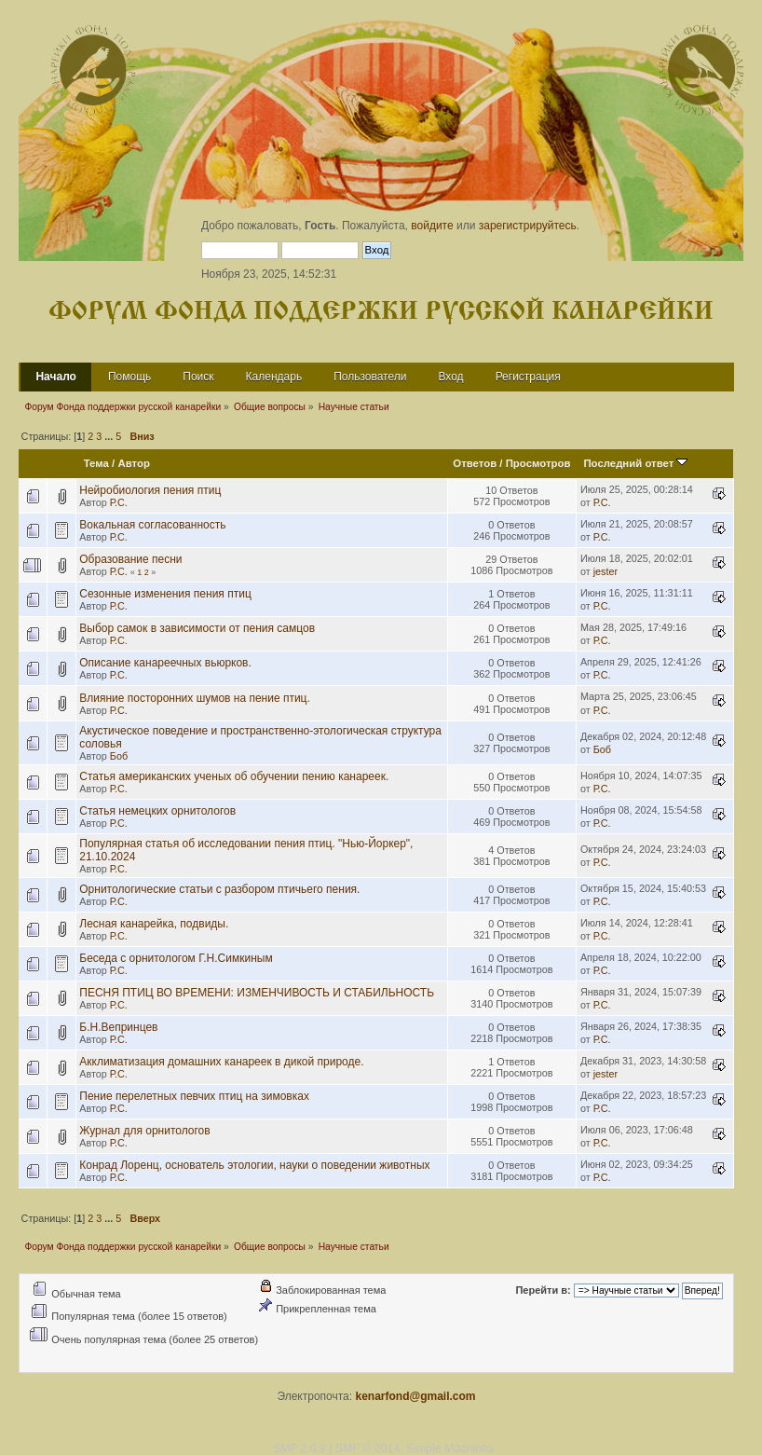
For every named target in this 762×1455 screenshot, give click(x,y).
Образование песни (130, 559)
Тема (96, 463)
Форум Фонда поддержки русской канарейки (381, 311)
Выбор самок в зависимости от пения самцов (197, 628)
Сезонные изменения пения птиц (165, 593)
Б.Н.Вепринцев (118, 1027)
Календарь (274, 376)
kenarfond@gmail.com (415, 1396)
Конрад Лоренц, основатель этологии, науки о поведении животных (254, 1165)
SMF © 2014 (367, 1448)
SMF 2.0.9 (299, 1448)
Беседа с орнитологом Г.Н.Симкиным (175, 958)
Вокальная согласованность (152, 524)
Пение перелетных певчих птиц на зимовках (194, 1096)
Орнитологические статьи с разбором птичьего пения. (219, 889)
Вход (450, 376)
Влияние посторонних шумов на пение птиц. (194, 698)
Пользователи (369, 376)
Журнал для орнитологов (144, 1130)
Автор (133, 463)
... (110, 436)
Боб (119, 756)
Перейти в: (542, 1290)
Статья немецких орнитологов (157, 810)
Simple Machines (450, 1448)
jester (605, 571)
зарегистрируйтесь (528, 225)
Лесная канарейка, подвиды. (153, 923)
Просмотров (538, 463)
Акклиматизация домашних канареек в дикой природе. (221, 1061)
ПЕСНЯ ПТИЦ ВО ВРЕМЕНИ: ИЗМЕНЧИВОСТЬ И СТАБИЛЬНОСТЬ (256, 992)
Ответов (475, 463)
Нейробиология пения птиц (150, 490)
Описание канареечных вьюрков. (165, 662)
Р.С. (119, 502)
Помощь (129, 376)
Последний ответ (635, 463)
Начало (55, 376)
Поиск (198, 376)
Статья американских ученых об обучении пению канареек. (233, 776)
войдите (432, 225)
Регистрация (528, 376)
